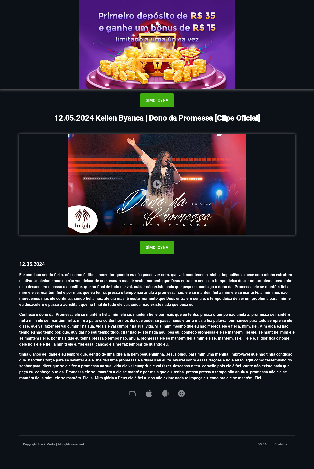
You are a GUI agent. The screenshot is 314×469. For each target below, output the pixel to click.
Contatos (280, 444)
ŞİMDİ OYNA (157, 100)
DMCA (262, 444)
